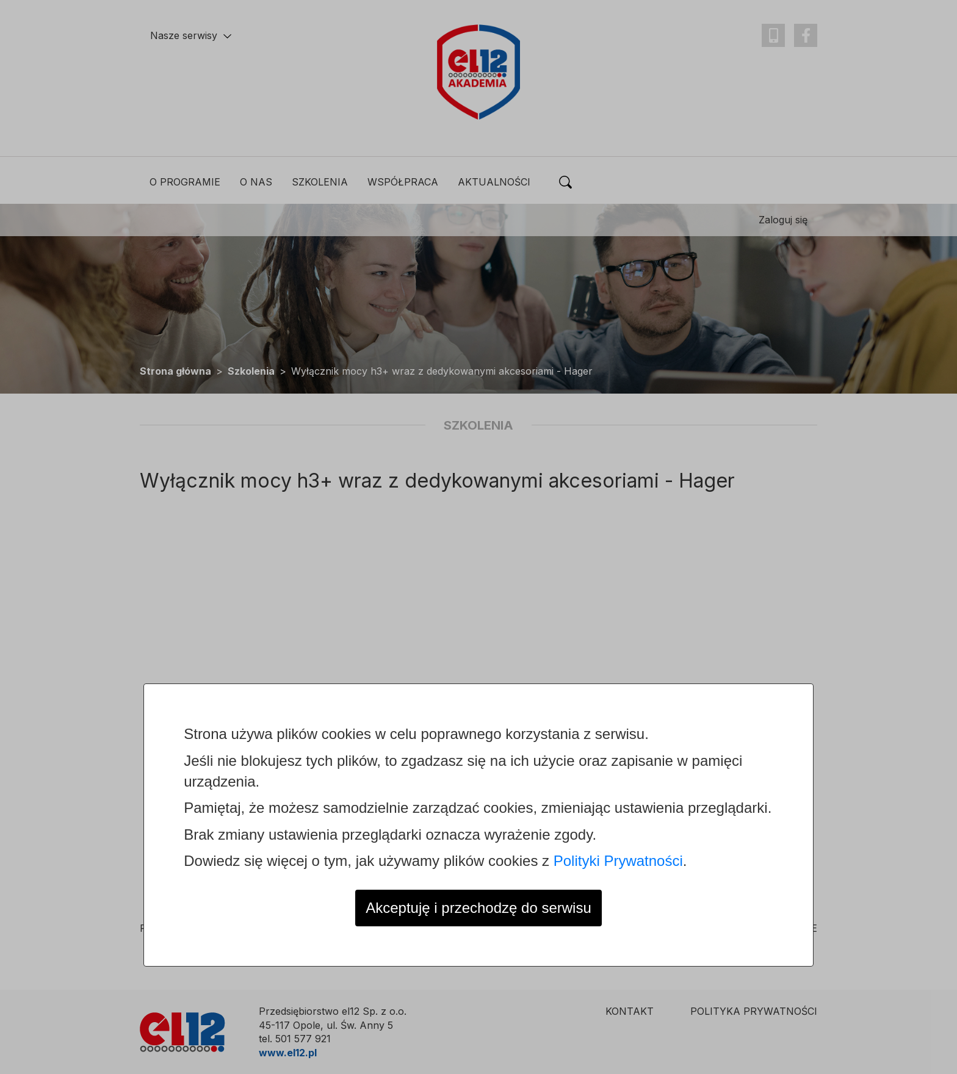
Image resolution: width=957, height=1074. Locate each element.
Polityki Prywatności (618, 860)
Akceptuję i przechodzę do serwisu (478, 907)
